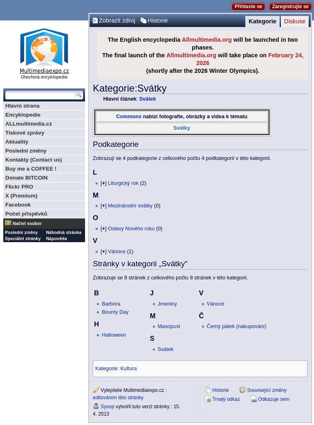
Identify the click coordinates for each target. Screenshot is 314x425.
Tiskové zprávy (24, 133)
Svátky (181, 128)
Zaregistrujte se (290, 6)
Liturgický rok (123, 183)
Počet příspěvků (26, 214)
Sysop (107, 406)
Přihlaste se (248, 6)
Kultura (128, 368)
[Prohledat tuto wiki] (40, 94)
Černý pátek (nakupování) (237, 326)
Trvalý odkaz (226, 399)
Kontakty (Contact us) (33, 160)
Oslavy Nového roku (131, 229)
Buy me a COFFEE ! (30, 169)
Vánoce (117, 251)
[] (103, 183)
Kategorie (262, 21)
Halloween (114, 335)
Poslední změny (26, 151)
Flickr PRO (19, 187)
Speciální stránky (23, 238)
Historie (158, 20)
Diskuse (294, 21)
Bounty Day (115, 312)
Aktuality (16, 142)
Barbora (111, 304)
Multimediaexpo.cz (44, 52)
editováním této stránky (118, 397)
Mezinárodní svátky (130, 206)
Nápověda (56, 238)
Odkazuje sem (273, 399)
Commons (128, 116)
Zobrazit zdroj (117, 20)
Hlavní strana (22, 106)
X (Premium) (21, 196)
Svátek (147, 99)
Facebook (18, 205)
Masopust (169, 326)
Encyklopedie (22, 115)
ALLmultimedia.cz (28, 124)
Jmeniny (167, 304)
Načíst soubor (27, 223)
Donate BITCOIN (26, 178)
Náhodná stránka (63, 232)
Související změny (267, 390)
